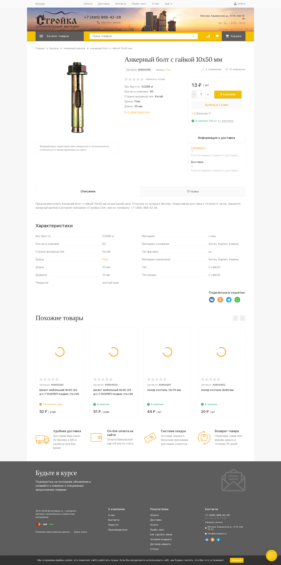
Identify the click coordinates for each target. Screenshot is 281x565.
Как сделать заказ (161, 534)
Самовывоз (198, 147)
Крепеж (54, 48)
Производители (117, 529)
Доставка (103, 3)
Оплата (88, 3)
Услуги (154, 524)
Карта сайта (80, 532)
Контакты (120, 3)
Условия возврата (161, 539)
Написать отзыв (155, 79)
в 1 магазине (226, 120)
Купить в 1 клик (216, 105)
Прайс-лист (139, 3)
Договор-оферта (160, 544)
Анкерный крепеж (74, 48)
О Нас (155, 3)
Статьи (154, 549)
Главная (40, 48)
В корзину (228, 94)
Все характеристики (137, 112)
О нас (111, 515)
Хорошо (237, 560)
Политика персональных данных (53, 532)
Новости (113, 524)
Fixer (168, 69)
